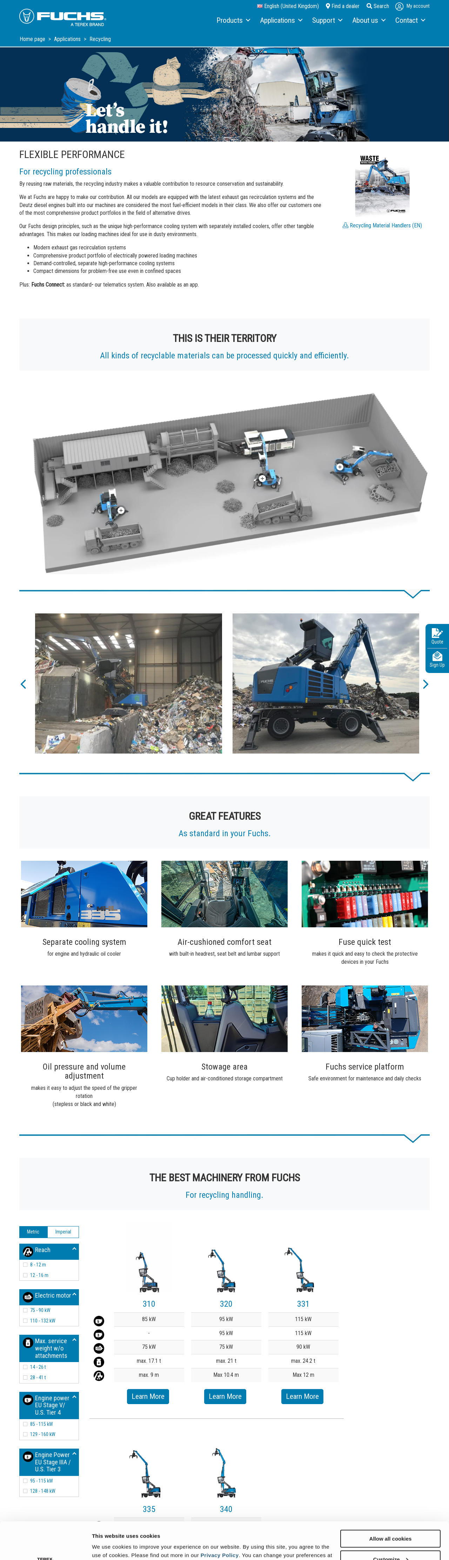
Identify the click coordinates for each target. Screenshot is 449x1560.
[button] (22, 683)
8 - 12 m (38, 1264)
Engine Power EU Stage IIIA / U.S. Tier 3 (47, 1462)
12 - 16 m (39, 1275)
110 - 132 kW (42, 1321)
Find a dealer (343, 6)
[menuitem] (233, 20)
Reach (37, 1251)
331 (303, 1304)
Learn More (148, 1396)
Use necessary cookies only (390, 1543)
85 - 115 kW (41, 1424)
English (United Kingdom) (288, 6)
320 (226, 1304)
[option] (128, 683)
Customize (390, 1522)
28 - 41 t (38, 1377)
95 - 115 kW (41, 1481)
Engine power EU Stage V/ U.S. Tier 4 (46, 1405)
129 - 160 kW (42, 1434)
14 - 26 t (38, 1367)
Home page (33, 39)
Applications (68, 39)
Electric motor (47, 1297)
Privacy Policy (220, 1518)
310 (149, 1304)
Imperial (63, 1232)
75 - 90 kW (40, 1310)
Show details (108, 1546)
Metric (33, 1232)
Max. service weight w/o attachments (45, 1348)
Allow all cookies (390, 1501)
